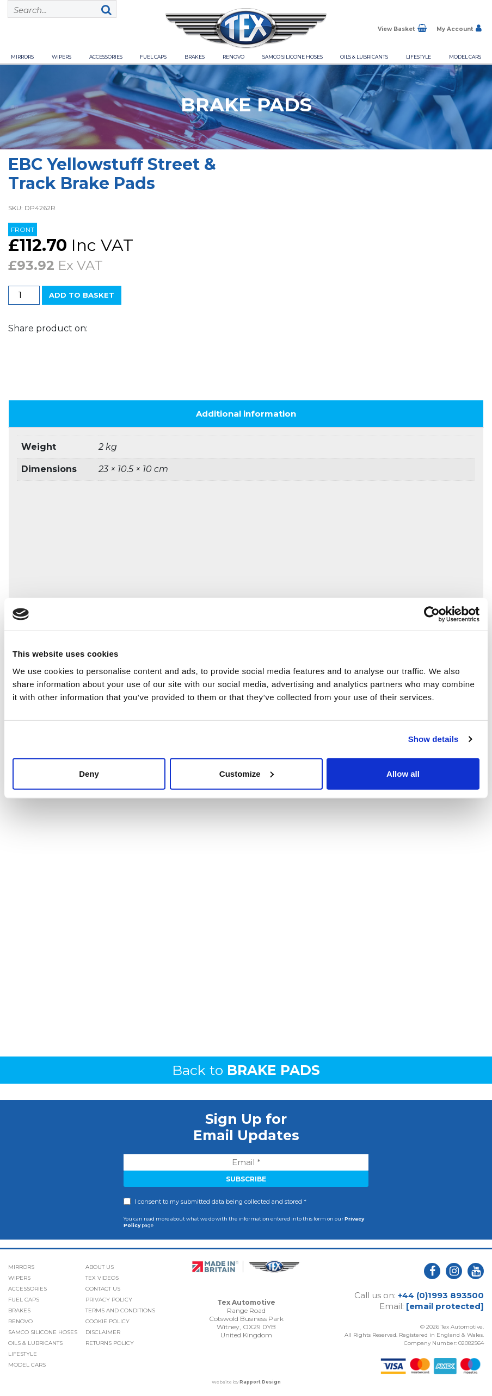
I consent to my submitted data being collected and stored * (220, 1201)
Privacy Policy (108, 1299)
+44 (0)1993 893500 (441, 1295)
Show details (433, 739)
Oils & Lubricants (364, 57)
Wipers (61, 57)
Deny (89, 773)
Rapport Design (260, 1382)
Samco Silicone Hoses (292, 57)
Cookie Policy (107, 1321)
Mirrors (22, 57)
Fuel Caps (153, 57)
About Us (99, 1267)
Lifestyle (418, 57)
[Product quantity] (24, 295)
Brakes (194, 57)
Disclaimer (102, 1332)
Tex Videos (102, 1277)
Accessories (105, 57)
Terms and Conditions (120, 1310)
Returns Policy (109, 1343)
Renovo (233, 57)
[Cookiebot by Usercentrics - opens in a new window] (431, 614)
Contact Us (102, 1288)
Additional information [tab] (246, 413)
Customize (246, 773)
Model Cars (465, 57)
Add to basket (81, 295)
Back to (246, 1070)
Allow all (403, 773)
